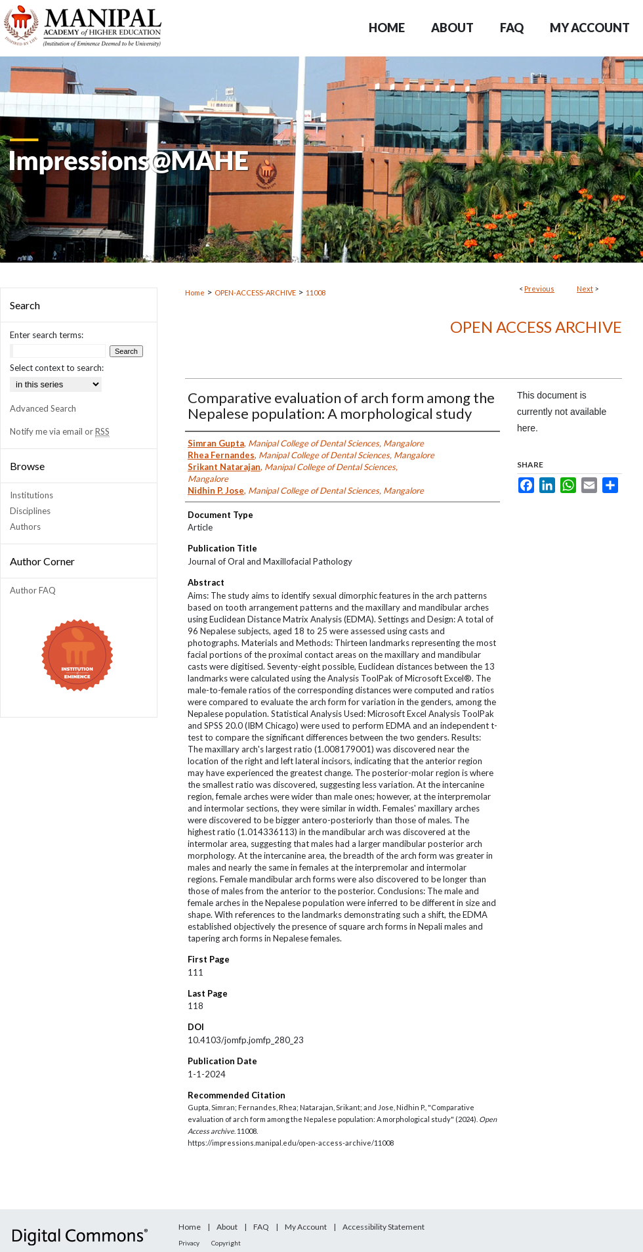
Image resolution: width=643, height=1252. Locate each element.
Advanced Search (43, 408)
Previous (539, 288)
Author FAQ (33, 590)
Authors (25, 526)
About (227, 1227)
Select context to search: (57, 367)
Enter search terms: (46, 335)
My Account (306, 1227)
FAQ (261, 1227)
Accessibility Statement (383, 1227)
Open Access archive (536, 326)
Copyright (226, 1243)
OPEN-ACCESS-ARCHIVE (255, 292)
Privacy (188, 1243)
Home (195, 292)
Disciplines (30, 511)
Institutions (31, 495)
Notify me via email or (60, 431)
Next (585, 288)
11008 (315, 292)
